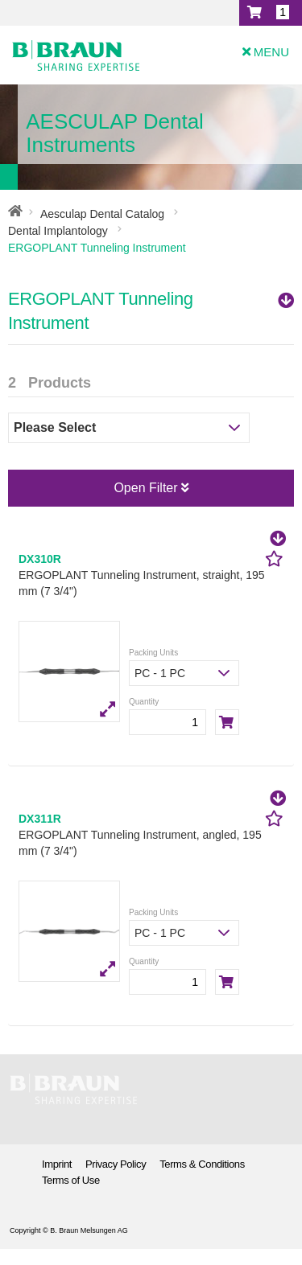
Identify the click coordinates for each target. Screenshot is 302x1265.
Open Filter (151, 488)
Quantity (144, 701)
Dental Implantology (58, 230)
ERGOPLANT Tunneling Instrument (151, 311)
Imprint (57, 1164)
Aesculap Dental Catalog (102, 213)
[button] (270, 13)
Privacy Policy (115, 1164)
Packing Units (153, 652)
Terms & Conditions (202, 1164)
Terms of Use (71, 1180)
